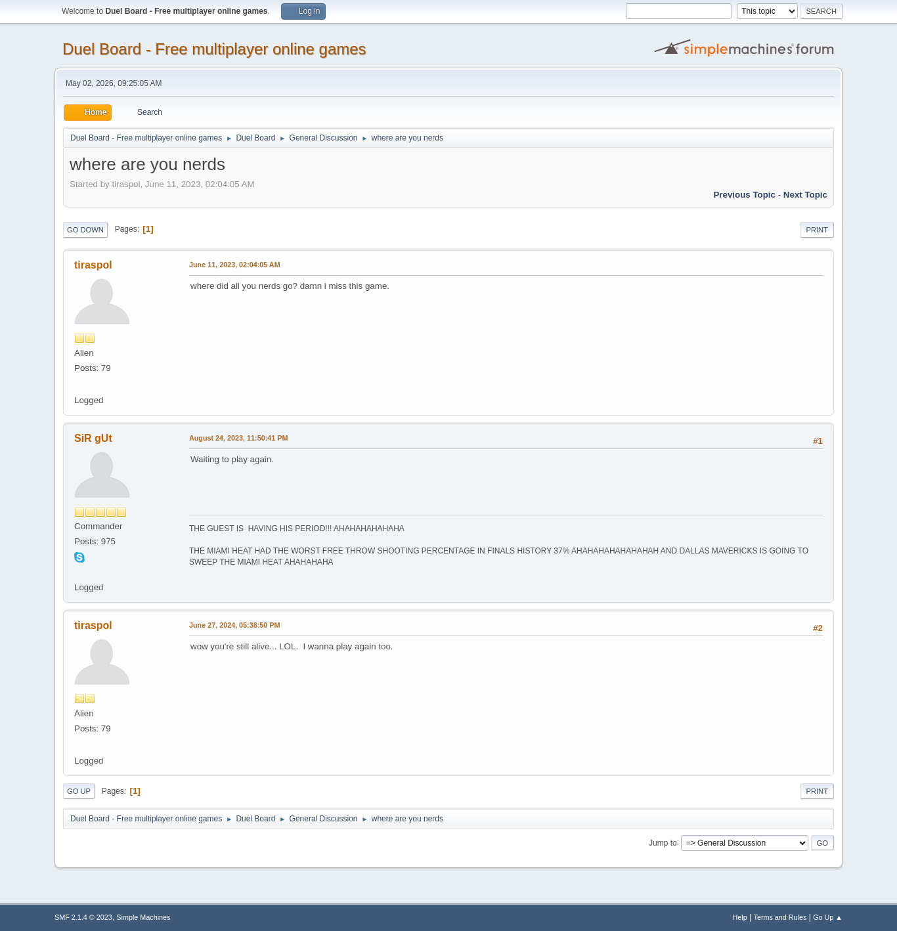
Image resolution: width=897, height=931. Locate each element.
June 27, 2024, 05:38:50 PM (234, 625)
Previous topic (744, 195)
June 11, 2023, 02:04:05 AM (234, 265)
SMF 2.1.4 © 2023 (83, 917)
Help (740, 917)
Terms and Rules (780, 917)
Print (817, 230)
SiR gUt (93, 438)
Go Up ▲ (827, 917)
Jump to (663, 842)
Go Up (79, 791)
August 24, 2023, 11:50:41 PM (238, 438)
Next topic (805, 195)
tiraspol (93, 265)
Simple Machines (143, 917)
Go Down (85, 230)
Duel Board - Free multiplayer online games (214, 49)
